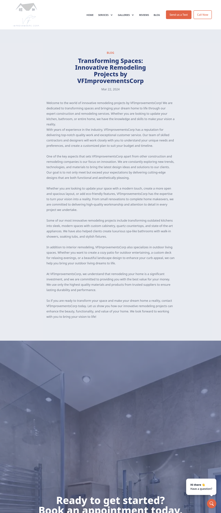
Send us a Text (179, 15)
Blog (157, 15)
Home (89, 15)
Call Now (202, 15)
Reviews (144, 15)
